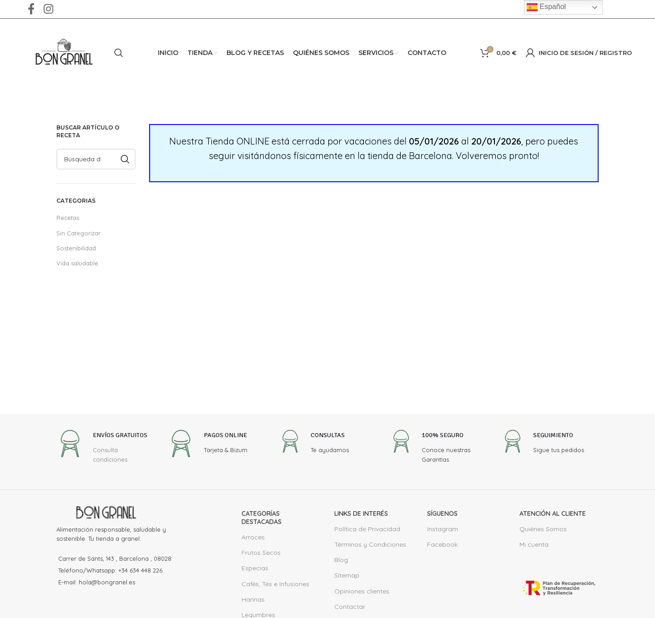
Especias (254, 568)
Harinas (252, 599)
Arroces (252, 537)
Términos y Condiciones (368, 544)
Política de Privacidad (365, 529)
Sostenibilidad (74, 247)
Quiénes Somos (542, 529)
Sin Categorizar (76, 232)
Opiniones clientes (360, 591)
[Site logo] (64, 52)
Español (546, 7)
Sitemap (346, 575)
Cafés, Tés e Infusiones (275, 584)
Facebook (441, 544)
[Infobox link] (105, 450)
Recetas (67, 217)
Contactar (348, 606)
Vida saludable (75, 262)
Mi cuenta (533, 544)
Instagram (441, 529)
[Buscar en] (119, 53)
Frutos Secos (260, 552)
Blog (340, 559)
